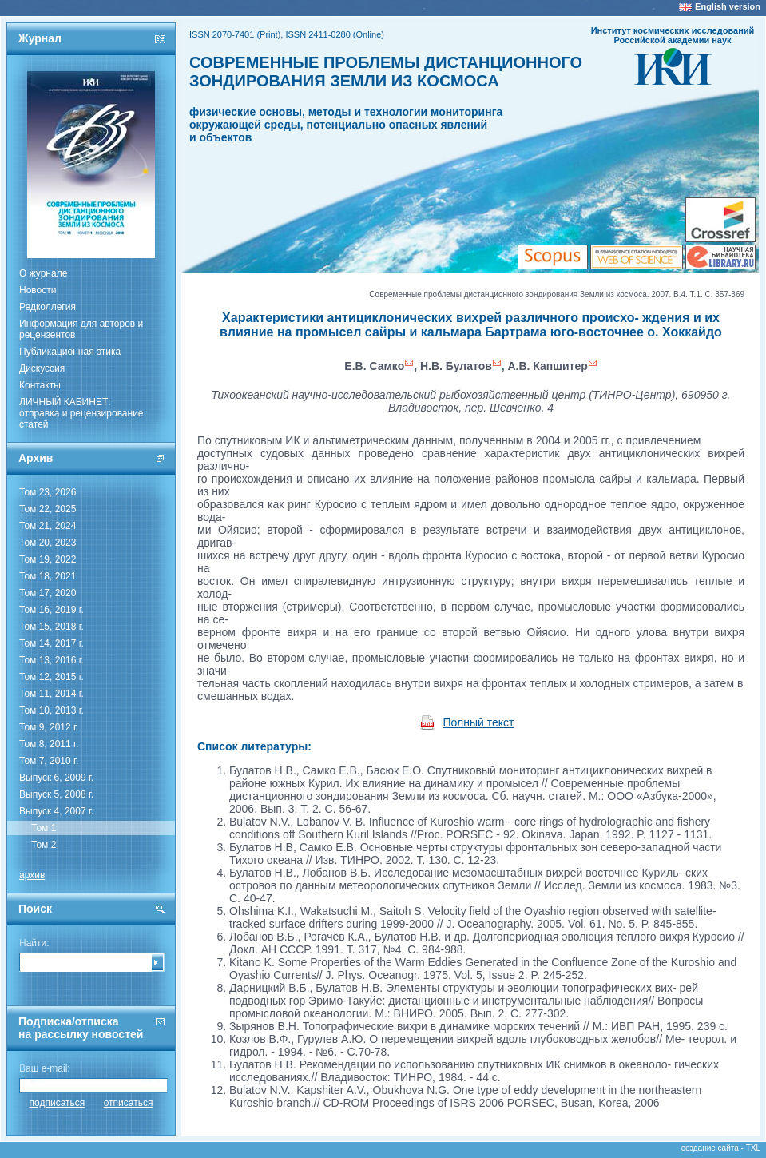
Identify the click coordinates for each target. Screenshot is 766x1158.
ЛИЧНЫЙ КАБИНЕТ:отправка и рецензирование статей (81, 413)
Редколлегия (47, 306)
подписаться (57, 1102)
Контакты (40, 385)
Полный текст (478, 722)
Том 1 (43, 828)
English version (727, 6)
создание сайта (710, 1148)
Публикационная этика (70, 351)
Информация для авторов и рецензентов (81, 329)
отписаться (128, 1102)
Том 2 (43, 844)
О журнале (43, 273)
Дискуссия (42, 368)
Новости (37, 290)
